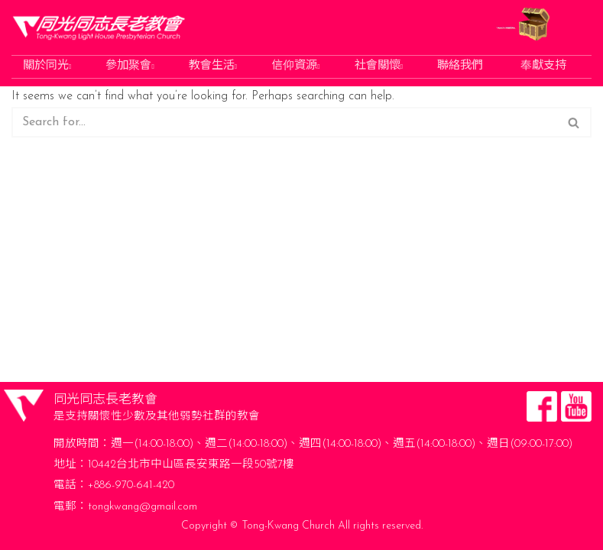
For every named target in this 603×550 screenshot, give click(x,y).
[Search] (284, 122)
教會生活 (213, 67)
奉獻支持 (543, 67)
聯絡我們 (460, 67)
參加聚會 (129, 67)
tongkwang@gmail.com (142, 507)
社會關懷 (379, 67)
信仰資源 (295, 67)
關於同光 (47, 67)
